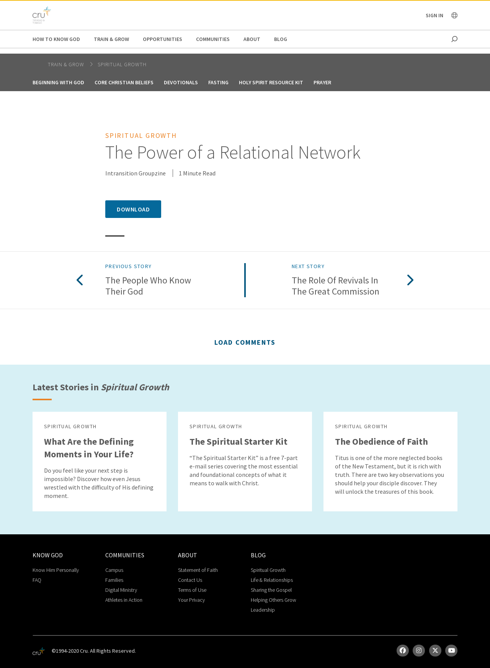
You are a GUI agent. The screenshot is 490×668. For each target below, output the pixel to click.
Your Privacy (191, 599)
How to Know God (56, 39)
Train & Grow (111, 39)
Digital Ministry (121, 589)
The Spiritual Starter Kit (238, 441)
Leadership (263, 609)
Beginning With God (58, 82)
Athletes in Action (123, 599)
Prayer (322, 82)
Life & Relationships (272, 579)
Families (114, 579)
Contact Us (190, 579)
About (251, 39)
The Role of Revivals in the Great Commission (335, 286)
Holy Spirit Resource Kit (271, 82)
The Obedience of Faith (381, 441)
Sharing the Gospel (271, 589)
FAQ (37, 579)
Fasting (218, 82)
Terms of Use (192, 589)
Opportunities (162, 39)
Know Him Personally (56, 569)
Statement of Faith (198, 569)
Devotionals (181, 82)
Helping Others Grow (273, 599)
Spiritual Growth (122, 64)
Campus (114, 569)
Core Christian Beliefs (124, 82)
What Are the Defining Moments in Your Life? (89, 448)
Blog (280, 39)
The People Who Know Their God (148, 286)
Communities (213, 39)
